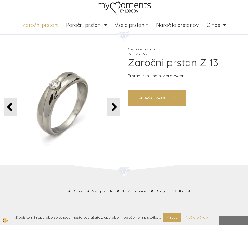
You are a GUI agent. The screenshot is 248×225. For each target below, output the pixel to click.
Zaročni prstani (40, 25)
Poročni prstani (84, 25)
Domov (77, 191)
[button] (113, 107)
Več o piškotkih (198, 217)
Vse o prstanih (132, 25)
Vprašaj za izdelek (157, 98)
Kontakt (184, 191)
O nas (213, 25)
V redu (172, 217)
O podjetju (162, 191)
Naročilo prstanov (177, 25)
